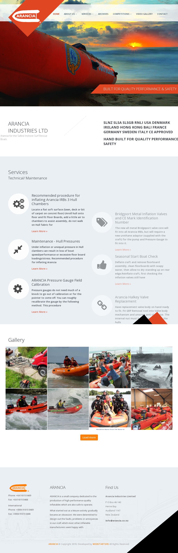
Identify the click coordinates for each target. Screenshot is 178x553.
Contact (162, 13)
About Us (69, 13)
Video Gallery (144, 13)
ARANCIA (53, 544)
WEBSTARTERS (101, 544)
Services (86, 13)
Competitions (121, 13)
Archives (103, 13)
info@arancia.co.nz (117, 520)
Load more (89, 437)
